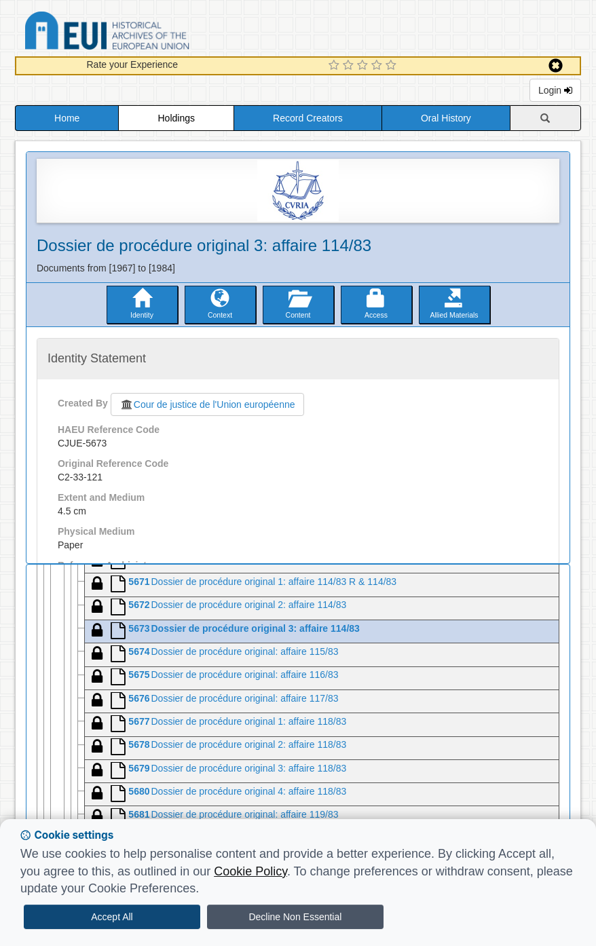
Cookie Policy (250, 871)
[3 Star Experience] (364, 66)
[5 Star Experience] (393, 66)
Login (555, 90)
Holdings (176, 118)
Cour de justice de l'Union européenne (207, 404)
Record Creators (308, 118)
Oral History (446, 118)
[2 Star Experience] (350, 66)
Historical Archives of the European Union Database (145, 33)
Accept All (111, 916)
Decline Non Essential (294, 916)
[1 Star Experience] (336, 66)
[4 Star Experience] (378, 66)
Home (66, 118)
